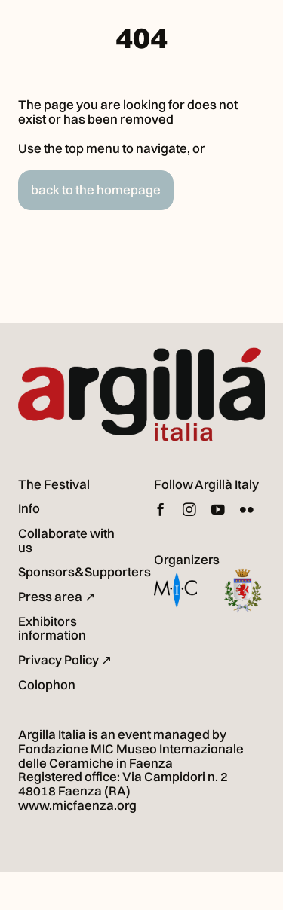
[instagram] (189, 510)
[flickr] (247, 510)
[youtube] (218, 510)
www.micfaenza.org (77, 805)
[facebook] (161, 510)
